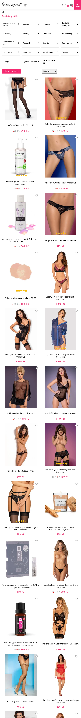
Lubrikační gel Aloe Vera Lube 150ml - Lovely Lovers (21, 182)
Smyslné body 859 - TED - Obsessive (60, 413)
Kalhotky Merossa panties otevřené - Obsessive (60, 125)
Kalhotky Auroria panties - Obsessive (60, 182)
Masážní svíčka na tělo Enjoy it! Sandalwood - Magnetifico (60, 528)
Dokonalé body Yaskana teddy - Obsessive (60, 643)
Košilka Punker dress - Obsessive (21, 413)
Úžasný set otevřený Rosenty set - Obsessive (60, 298)
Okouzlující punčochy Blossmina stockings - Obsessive (60, 701)
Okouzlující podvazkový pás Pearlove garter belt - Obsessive (20, 528)
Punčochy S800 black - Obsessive (20, 125)
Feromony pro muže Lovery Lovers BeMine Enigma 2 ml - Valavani (20, 586)
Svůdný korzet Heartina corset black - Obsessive (21, 355)
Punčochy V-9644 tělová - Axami (20, 701)
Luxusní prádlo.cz (20, 4)
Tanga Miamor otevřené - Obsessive (60, 240)
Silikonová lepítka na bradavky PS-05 (20, 298)
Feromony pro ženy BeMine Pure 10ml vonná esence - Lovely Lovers (20, 643)
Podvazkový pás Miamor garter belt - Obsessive (60, 470)
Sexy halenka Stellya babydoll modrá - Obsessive (60, 355)
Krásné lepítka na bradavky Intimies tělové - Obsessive (60, 586)
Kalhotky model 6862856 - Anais (20, 471)
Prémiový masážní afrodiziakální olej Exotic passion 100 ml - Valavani (20, 240)
